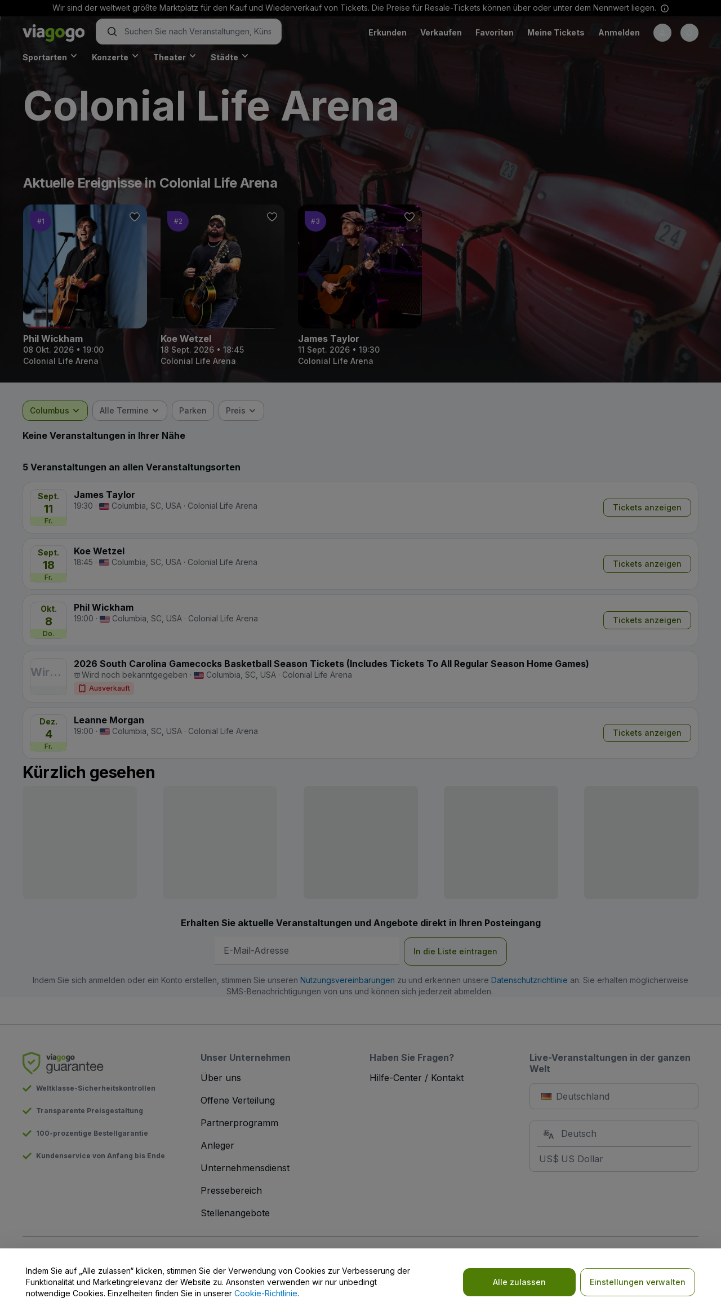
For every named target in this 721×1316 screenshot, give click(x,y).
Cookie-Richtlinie (265, 1293)
